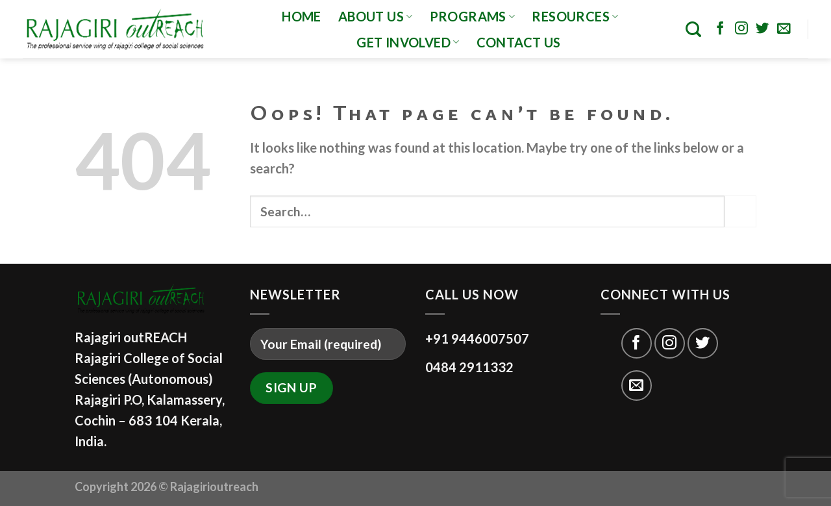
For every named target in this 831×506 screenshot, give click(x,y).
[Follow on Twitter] (762, 29)
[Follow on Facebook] (719, 29)
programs (472, 16)
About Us (375, 16)
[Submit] (740, 211)
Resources (575, 16)
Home (301, 16)
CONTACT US (519, 42)
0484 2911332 (469, 367)
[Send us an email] (783, 29)
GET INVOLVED (407, 42)
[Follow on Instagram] (741, 29)
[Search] (693, 29)
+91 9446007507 (477, 338)
